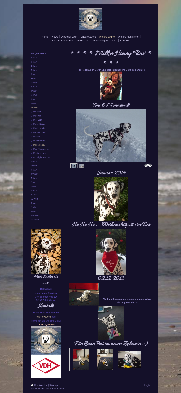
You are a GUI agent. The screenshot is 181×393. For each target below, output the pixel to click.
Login (147, 385)
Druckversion (39, 385)
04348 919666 (43, 317)
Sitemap (53, 385)
